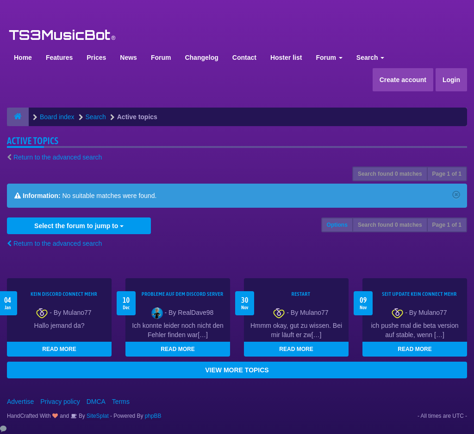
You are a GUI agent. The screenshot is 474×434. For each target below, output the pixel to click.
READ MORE (59, 349)
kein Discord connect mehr (64, 294)
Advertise (20, 401)
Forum (161, 57)
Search (370, 57)
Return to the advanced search (57, 157)
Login (451, 79)
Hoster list (286, 57)
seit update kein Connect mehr (419, 294)
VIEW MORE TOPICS (236, 370)
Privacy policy (60, 401)
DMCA (96, 401)
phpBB (153, 416)
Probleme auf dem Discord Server (183, 294)
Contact (244, 57)
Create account (403, 79)
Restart (301, 294)
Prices (96, 57)
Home (23, 57)
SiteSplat (97, 416)
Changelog (201, 57)
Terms (121, 401)
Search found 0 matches (390, 174)
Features (59, 57)
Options (337, 225)
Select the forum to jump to (79, 226)
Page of (447, 174)
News (128, 57)
